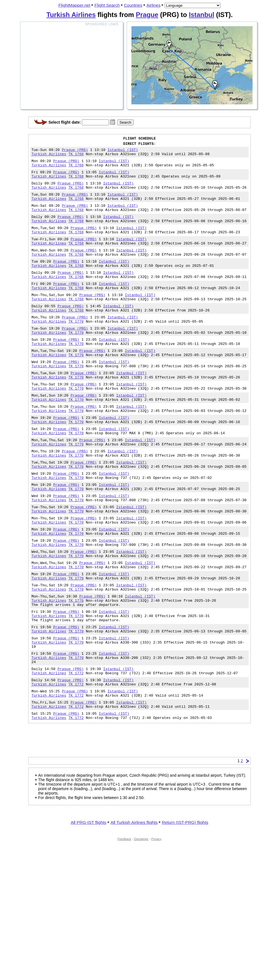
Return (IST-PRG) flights (185, 911)
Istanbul (201, 14)
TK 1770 (76, 349)
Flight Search (107, 5)
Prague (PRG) (75, 152)
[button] (112, 121)
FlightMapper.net (74, 5)
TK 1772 (76, 754)
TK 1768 (76, 157)
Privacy (156, 927)
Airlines (153, 5)
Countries (133, 5)
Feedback (124, 927)
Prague (147, 14)
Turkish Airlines (71, 14)
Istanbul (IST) (122, 152)
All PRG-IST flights (88, 911)
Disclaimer (141, 927)
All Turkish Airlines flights (134, 911)
